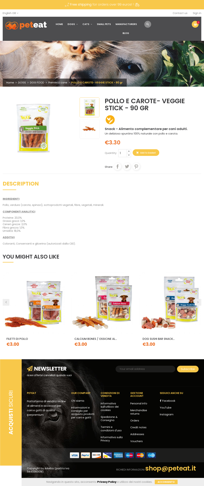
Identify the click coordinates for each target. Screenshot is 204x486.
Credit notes (138, 427)
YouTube (165, 407)
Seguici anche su (171, 393)
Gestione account (136, 394)
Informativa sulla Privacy (112, 438)
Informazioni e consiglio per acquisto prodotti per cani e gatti (82, 412)
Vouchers (136, 441)
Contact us (180, 13)
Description (21, 184)
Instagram (166, 414)
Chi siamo (77, 401)
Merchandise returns (138, 412)
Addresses (137, 434)
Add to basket (146, 152)
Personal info (138, 403)
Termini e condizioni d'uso (111, 428)
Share (117, 166)
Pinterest (136, 166)
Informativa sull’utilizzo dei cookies (110, 407)
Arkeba (49, 468)
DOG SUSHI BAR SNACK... (159, 339)
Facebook (168, 401)
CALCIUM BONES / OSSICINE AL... (95, 339)
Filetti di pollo (17, 339)
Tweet (126, 166)
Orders (134, 420)
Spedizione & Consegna (109, 418)
